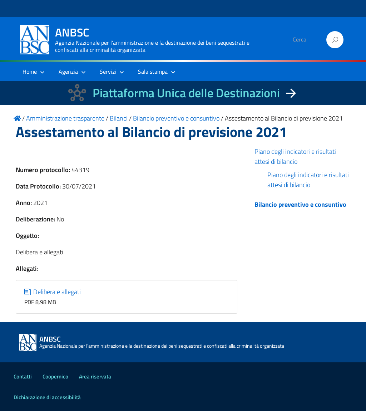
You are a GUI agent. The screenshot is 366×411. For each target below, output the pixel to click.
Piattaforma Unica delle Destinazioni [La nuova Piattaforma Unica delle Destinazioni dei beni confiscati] (186, 93)
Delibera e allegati (52, 292)
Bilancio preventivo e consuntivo (300, 204)
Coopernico (55, 376)
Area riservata (95, 376)
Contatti (23, 376)
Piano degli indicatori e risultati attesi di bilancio (295, 156)
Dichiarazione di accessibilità (47, 397)
